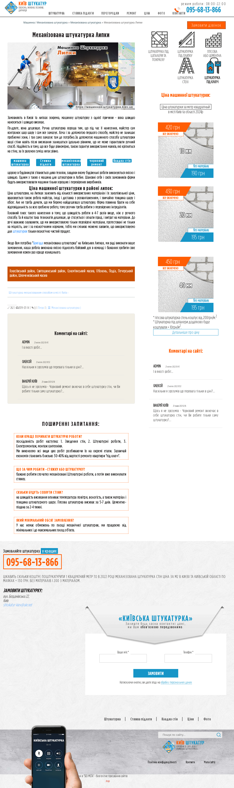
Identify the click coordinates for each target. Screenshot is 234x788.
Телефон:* (188, 652)
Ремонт (132, 13)
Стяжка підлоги (83, 13)
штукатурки (20, 231)
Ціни (190, 719)
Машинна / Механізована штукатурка (46, 22)
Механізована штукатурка (85, 22)
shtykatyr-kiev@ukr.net (17, 605)
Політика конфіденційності (162, 762)
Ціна (147, 13)
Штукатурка (57, 13)
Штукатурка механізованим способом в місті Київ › (38, 292)
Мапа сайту (209, 762)
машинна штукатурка (20, 162)
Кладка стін (122, 161)
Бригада (38, 243)
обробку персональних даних (176, 682)
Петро (41, 307)
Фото (161, 13)
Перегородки (110, 13)
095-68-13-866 (203, 9)
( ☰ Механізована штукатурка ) (63, 307)
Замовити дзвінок (206, 25)
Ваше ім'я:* (123, 652)
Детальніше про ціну (185, 332)
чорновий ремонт (97, 162)
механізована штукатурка (71, 162)
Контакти (178, 13)
